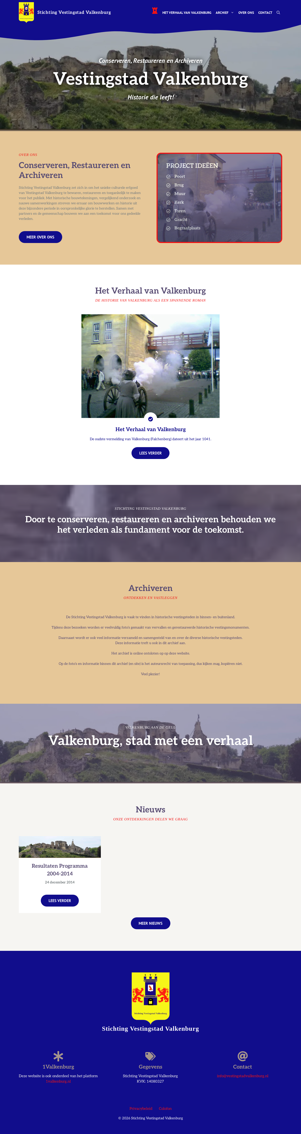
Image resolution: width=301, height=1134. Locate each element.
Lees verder (60, 900)
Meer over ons (40, 237)
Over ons (246, 12)
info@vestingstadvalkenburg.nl (242, 1076)
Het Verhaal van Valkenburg (186, 12)
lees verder (150, 453)
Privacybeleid (141, 1109)
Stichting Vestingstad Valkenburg (74, 12)
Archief (226, 12)
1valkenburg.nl (58, 1081)
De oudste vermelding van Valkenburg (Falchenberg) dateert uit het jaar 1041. (150, 439)
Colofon (165, 1109)
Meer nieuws (151, 923)
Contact (265, 12)
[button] (278, 12)
